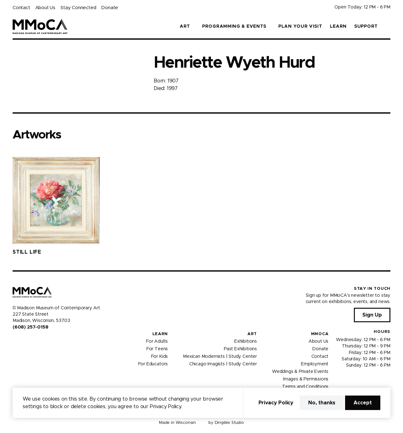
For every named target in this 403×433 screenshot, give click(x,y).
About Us (45, 7)
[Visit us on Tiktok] (37, 340)
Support (366, 26)
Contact (21, 7)
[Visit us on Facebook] (15, 340)
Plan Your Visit (300, 26)
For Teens (157, 349)
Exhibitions (245, 341)
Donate (109, 7)
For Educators (153, 364)
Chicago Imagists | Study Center (223, 364)
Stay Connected (78, 7)
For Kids (159, 356)
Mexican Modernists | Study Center (220, 356)
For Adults (157, 341)
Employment (314, 364)
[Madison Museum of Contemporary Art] (40, 26)
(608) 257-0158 (30, 327)
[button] (387, 26)
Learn (338, 26)
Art (252, 334)
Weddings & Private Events (300, 371)
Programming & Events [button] (234, 26)
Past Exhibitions (240, 349)
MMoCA (320, 334)
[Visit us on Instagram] (22, 340)
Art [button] (185, 26)
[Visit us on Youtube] (30, 340)
